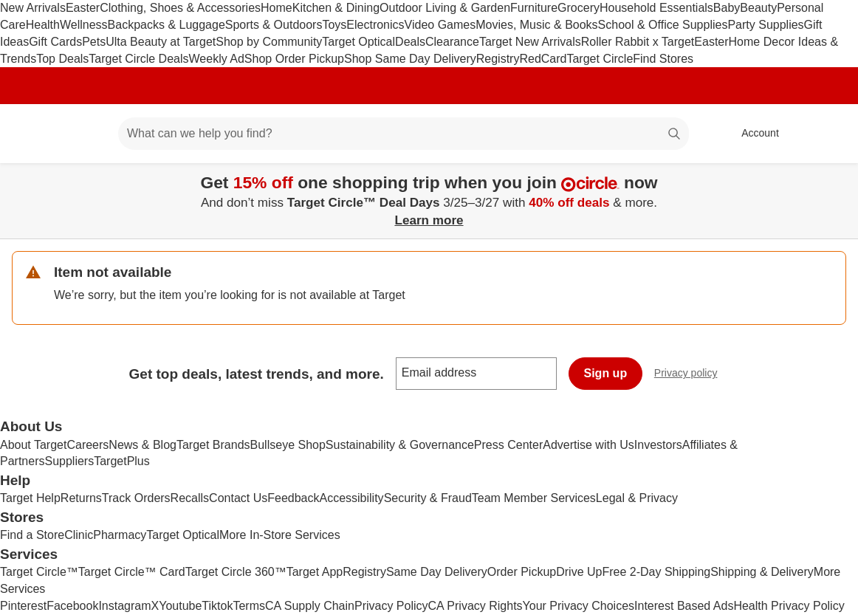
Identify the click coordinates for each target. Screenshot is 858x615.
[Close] (837, 180)
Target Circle (599, 58)
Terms (249, 605)
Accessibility (351, 498)
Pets (94, 41)
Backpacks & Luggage (166, 24)
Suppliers (69, 461)
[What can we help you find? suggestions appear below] (403, 133)
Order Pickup (521, 572)
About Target (33, 445)
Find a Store (32, 535)
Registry (498, 58)
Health (43, 24)
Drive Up (579, 572)
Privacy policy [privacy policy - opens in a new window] (692, 374)
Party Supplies (765, 24)
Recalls (190, 498)
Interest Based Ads (683, 605)
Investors (658, 445)
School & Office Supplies (663, 24)
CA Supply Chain (309, 605)
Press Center (508, 445)
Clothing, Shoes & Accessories (180, 7)
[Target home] (32, 133)
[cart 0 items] (827, 133)
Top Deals (62, 58)
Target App (314, 572)
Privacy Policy (391, 605)
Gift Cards (55, 41)
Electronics (375, 24)
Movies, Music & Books (536, 24)
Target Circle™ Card (131, 572)
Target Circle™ (39, 572)
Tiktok (217, 605)
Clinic (78, 535)
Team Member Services (534, 498)
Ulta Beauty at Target (161, 41)
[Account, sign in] (753, 133)
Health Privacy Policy (788, 605)
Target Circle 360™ (235, 572)
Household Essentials (656, 7)
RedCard (542, 58)
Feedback (293, 498)
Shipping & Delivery (762, 572)
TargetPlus (122, 461)
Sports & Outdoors (274, 24)
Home (276, 7)
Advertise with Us (588, 445)
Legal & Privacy (637, 498)
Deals (410, 41)
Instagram (124, 605)
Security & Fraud (428, 498)
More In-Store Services (279, 535)
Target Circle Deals (138, 58)
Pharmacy (119, 535)
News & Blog (142, 445)
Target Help (30, 498)
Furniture (533, 7)
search (675, 134)
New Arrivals (33, 7)
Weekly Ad (216, 58)
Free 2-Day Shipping (656, 572)
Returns (81, 498)
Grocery (578, 7)
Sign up (606, 373)
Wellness (84, 24)
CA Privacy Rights (475, 605)
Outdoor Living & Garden (445, 7)
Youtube (180, 605)
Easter (83, 7)
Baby (726, 7)
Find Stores (663, 58)
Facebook (72, 605)
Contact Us (238, 498)
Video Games (440, 24)
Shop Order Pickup (294, 58)
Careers (87, 445)
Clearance (452, 41)
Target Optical (358, 41)
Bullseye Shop (288, 445)
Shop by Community (269, 41)
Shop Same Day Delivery (410, 58)
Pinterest (23, 605)
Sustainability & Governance (400, 445)
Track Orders (136, 498)
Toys (334, 24)
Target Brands (213, 445)
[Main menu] (84, 133)
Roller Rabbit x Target (638, 41)
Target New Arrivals (530, 41)
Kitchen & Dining (336, 7)
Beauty (758, 7)
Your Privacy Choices (578, 605)
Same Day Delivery (436, 572)
